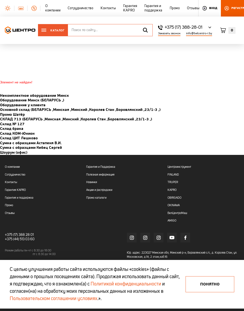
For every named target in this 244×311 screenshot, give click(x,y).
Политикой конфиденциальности (126, 284)
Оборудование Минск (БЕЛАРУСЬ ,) (32, 100)
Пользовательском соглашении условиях (53, 298)
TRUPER (173, 182)
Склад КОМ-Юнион (17, 133)
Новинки (91, 182)
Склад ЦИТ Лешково (19, 138)
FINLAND (173, 174)
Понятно (210, 284)
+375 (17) (11, 235)
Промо (9, 205)
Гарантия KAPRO (15, 190)
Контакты (11, 182)
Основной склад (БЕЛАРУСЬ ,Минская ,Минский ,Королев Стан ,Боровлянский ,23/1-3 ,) (80, 109)
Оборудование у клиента (23, 105)
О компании (12, 167)
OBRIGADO (174, 197)
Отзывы (10, 213)
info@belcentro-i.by (199, 33)
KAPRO (172, 190)
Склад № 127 (12, 124)
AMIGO (172, 220)
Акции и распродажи (99, 190)
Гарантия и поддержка (19, 197)
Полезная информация (100, 174)
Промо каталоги (96, 197)
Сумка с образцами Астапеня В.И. (31, 143)
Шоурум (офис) (13, 152)
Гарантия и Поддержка (100, 167)
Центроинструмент (179, 167)
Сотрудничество (15, 174)
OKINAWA (174, 205)
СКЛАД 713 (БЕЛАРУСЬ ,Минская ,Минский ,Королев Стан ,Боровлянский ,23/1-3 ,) (76, 119)
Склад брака (11, 128)
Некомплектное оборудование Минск (34, 95)
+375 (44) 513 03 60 (20, 239)
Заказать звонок (169, 33)
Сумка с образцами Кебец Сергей (31, 147)
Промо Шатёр (12, 114)
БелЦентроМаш (177, 213)
